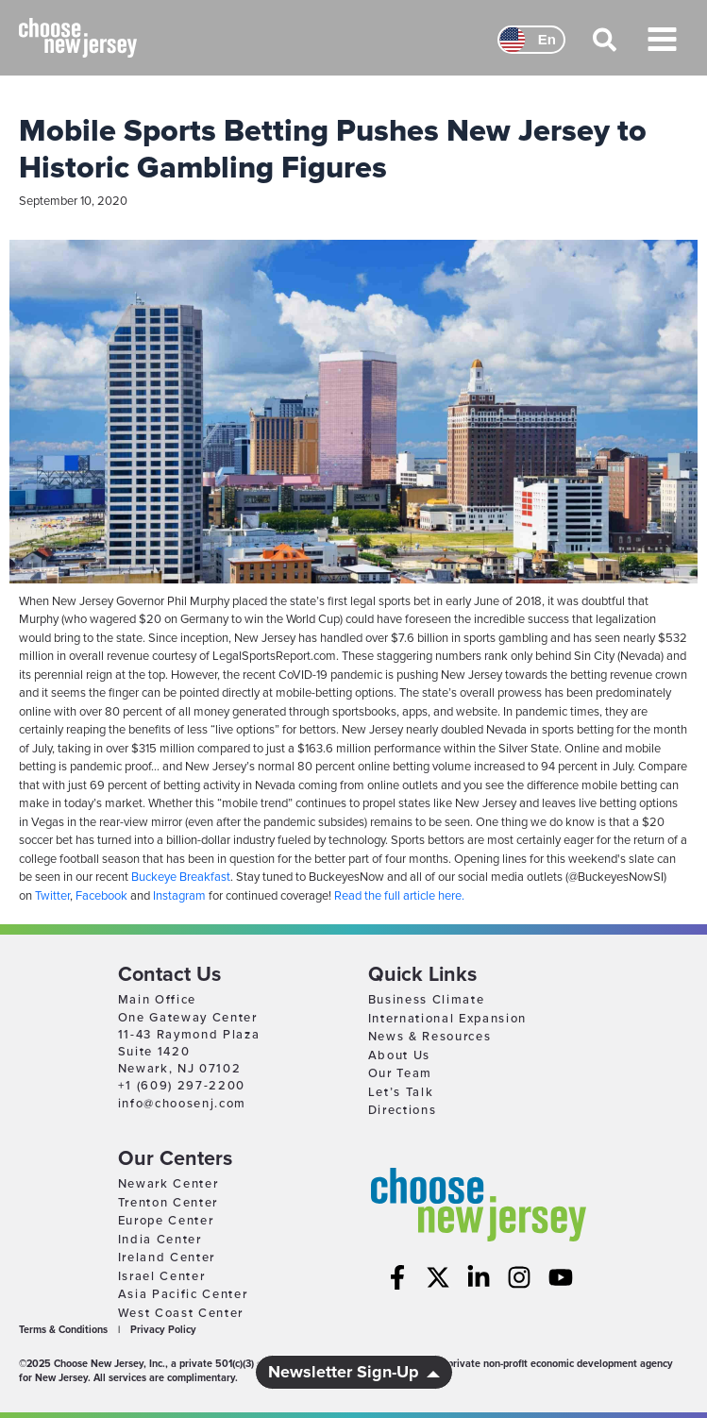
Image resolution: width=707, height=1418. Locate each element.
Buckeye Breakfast (180, 877)
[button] (605, 48)
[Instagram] (519, 1277)
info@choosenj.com (182, 1103)
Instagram (179, 895)
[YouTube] (560, 1277)
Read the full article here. (399, 895)
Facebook (101, 895)
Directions (402, 1110)
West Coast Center (181, 1313)
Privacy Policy (163, 1330)
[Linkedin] (478, 1277)
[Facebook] (397, 1277)
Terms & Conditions (63, 1330)
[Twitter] (438, 1277)
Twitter (52, 895)
